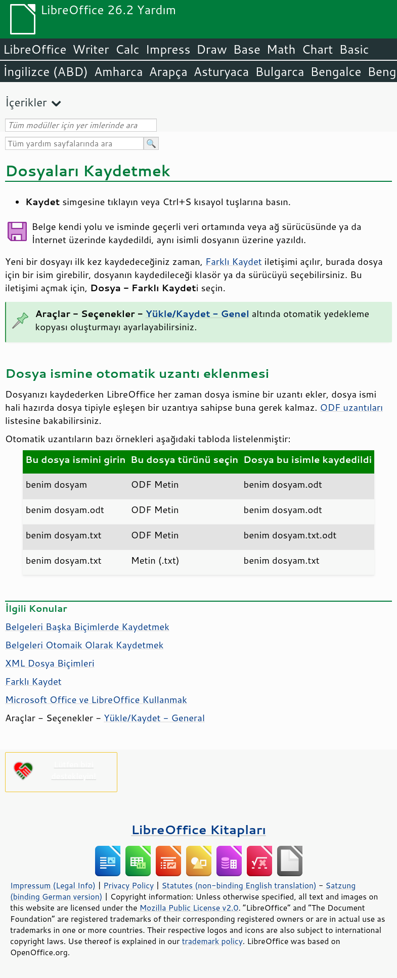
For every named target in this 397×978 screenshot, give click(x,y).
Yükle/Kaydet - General (154, 717)
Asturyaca (221, 71)
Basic (354, 49)
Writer (90, 49)
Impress (168, 49)
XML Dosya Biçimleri (50, 663)
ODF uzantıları (351, 407)
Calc (127, 49)
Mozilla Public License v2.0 (189, 907)
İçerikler (26, 102)
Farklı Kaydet (233, 261)
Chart (317, 49)
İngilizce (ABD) (45, 71)
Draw (211, 49)
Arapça (168, 71)
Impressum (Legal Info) (53, 885)
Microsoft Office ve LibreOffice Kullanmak (96, 699)
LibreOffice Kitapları (198, 829)
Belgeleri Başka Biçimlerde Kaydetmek (87, 626)
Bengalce (335, 71)
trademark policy (212, 941)
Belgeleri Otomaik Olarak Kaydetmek (84, 644)
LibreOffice (34, 49)
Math (281, 49)
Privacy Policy (128, 885)
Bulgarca (279, 71)
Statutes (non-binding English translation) (238, 885)
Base (246, 49)
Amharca (118, 71)
